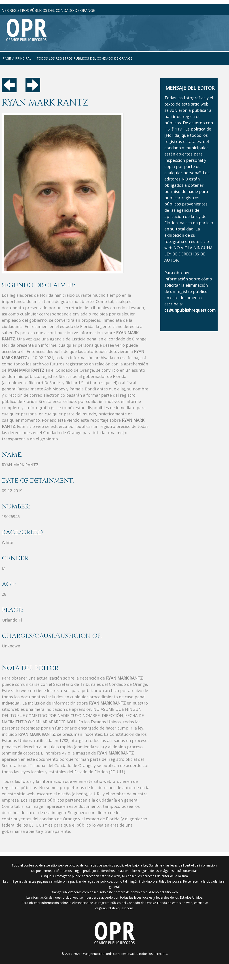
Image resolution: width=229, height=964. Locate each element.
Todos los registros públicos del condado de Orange (84, 58)
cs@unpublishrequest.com (114, 908)
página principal (17, 58)
